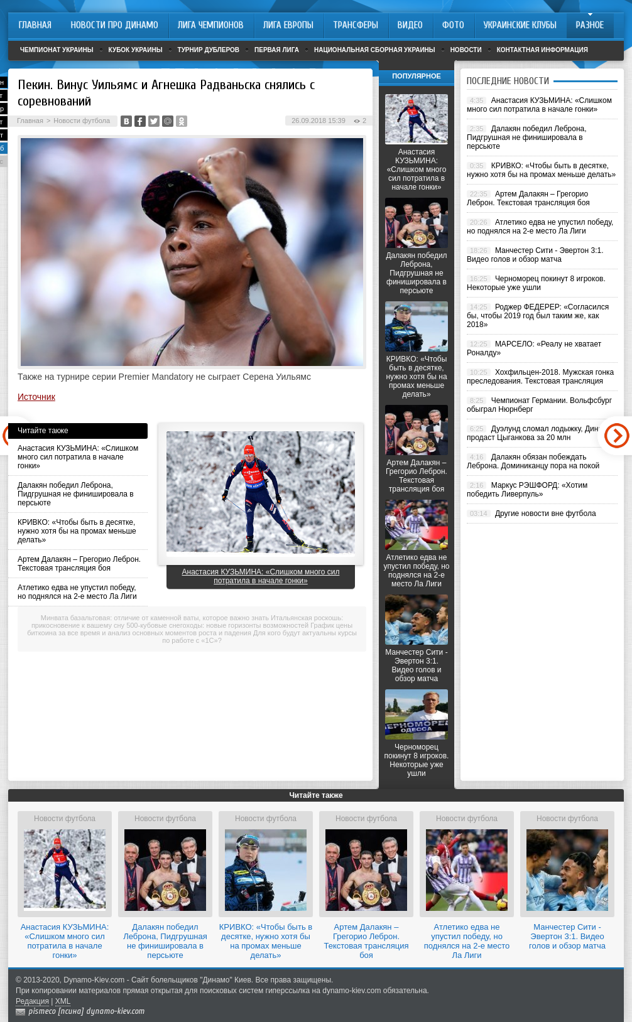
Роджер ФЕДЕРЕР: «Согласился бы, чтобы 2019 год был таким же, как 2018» (538, 316)
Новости (466, 49)
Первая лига (276, 49)
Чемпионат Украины (57, 49)
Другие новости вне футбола (545, 513)
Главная (30, 120)
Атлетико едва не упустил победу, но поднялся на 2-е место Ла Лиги (77, 592)
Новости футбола (81, 120)
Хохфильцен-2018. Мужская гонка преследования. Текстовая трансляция (540, 376)
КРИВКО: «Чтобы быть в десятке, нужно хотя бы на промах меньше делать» (77, 531)
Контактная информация (542, 49)
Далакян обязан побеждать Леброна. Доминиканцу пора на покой (533, 461)
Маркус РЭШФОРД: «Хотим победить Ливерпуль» (527, 489)
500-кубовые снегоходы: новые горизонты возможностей (217, 625)
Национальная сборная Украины (374, 49)
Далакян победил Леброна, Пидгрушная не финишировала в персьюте (76, 494)
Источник (36, 397)
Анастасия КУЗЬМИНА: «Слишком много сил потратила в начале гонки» (78, 457)
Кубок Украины (136, 49)
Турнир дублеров (209, 49)
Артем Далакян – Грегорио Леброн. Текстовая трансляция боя (79, 564)
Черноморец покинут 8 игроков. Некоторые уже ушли (416, 760)
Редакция (32, 1001)
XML (63, 1001)
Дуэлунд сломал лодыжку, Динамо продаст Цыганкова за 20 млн (539, 433)
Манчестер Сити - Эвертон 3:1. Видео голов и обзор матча (416, 665)
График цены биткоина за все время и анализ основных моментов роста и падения (189, 629)
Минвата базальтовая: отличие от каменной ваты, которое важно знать (155, 617)
